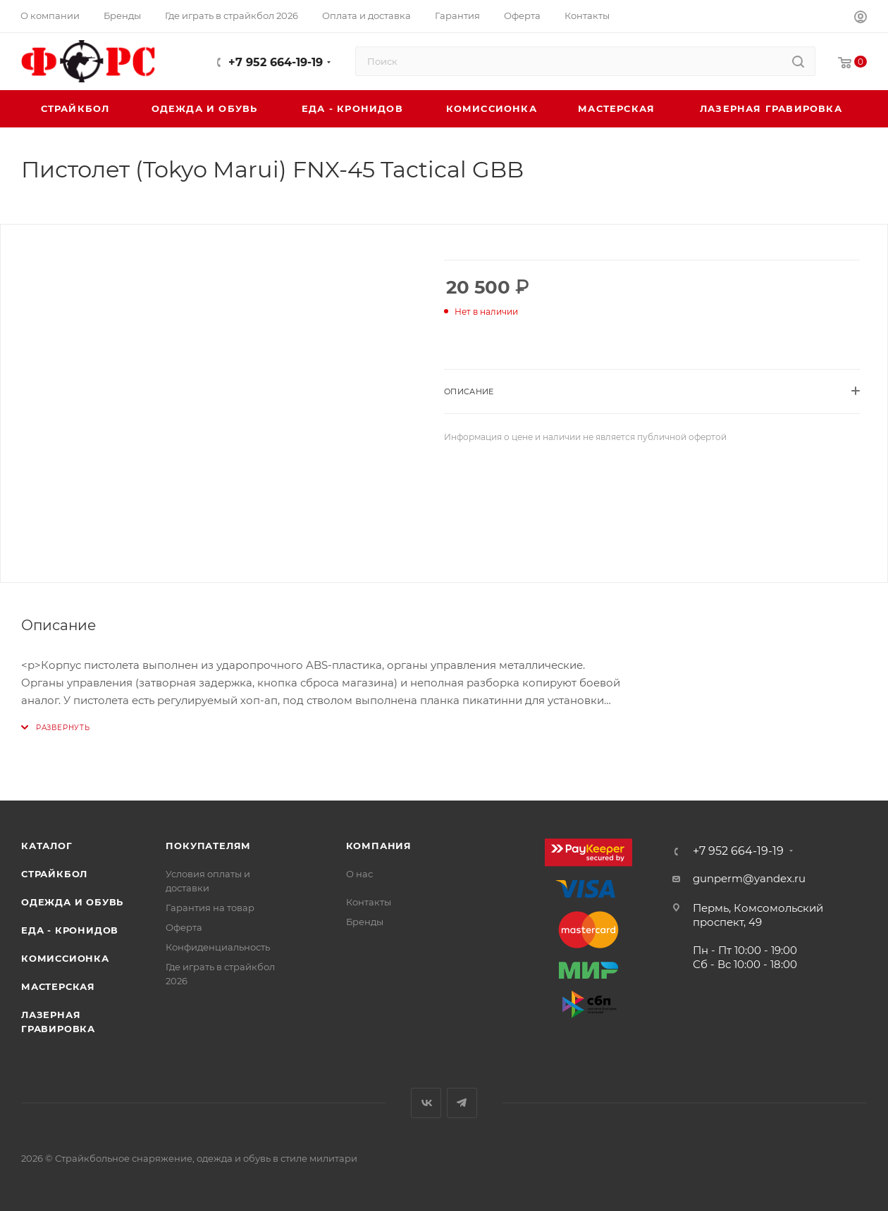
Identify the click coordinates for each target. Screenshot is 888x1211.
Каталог (47, 845)
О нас (359, 873)
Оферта (184, 927)
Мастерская (58, 986)
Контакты (368, 902)
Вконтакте (426, 1103)
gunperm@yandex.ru (749, 878)
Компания (379, 845)
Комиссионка (65, 958)
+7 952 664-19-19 (275, 62)
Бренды (364, 921)
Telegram (462, 1103)
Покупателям (208, 845)
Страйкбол (54, 873)
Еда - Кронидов (69, 930)
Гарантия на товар (210, 907)
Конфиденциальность (218, 947)
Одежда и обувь (72, 902)
